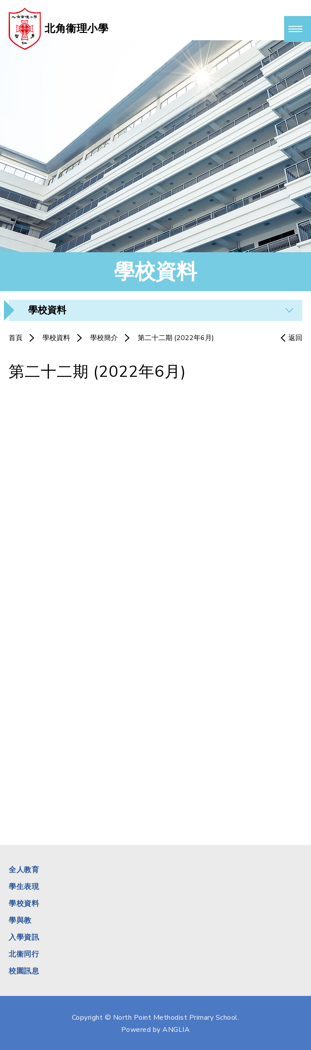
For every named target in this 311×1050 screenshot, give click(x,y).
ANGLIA (176, 1029)
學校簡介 (104, 338)
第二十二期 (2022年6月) (176, 338)
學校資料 (56, 338)
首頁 (16, 338)
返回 (295, 338)
